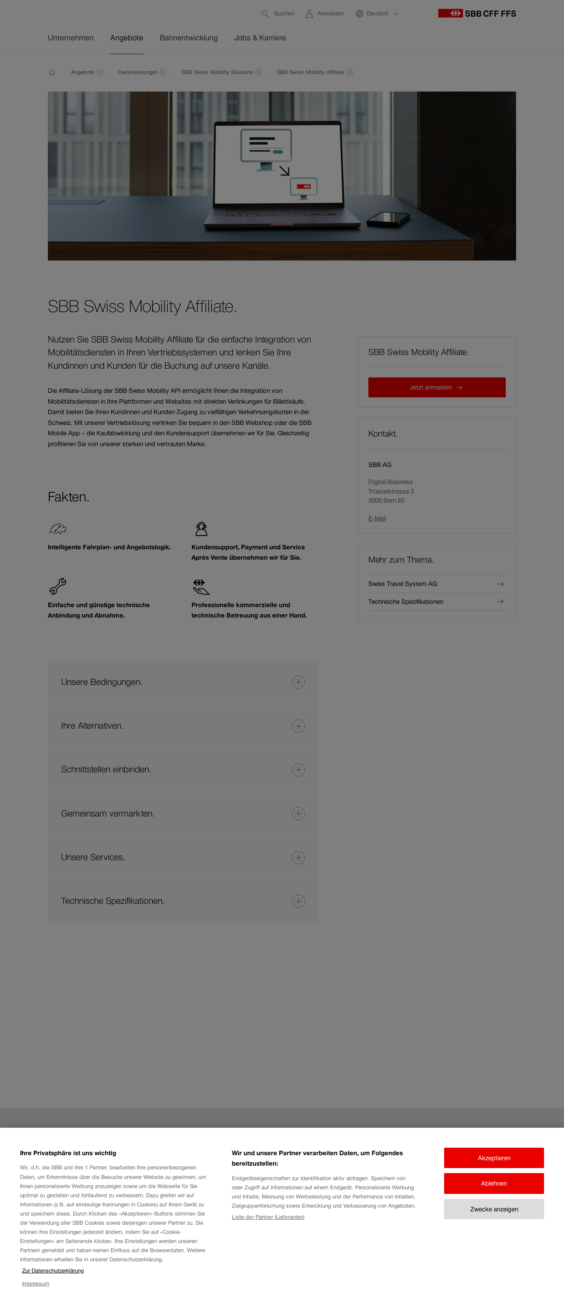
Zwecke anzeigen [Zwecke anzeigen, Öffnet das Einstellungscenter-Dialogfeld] (494, 1216)
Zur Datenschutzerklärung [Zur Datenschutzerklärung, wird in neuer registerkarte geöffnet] (53, 1278)
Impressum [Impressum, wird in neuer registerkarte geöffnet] (35, 1290)
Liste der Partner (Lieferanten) (268, 1224)
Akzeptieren (494, 1165)
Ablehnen (494, 1190)
